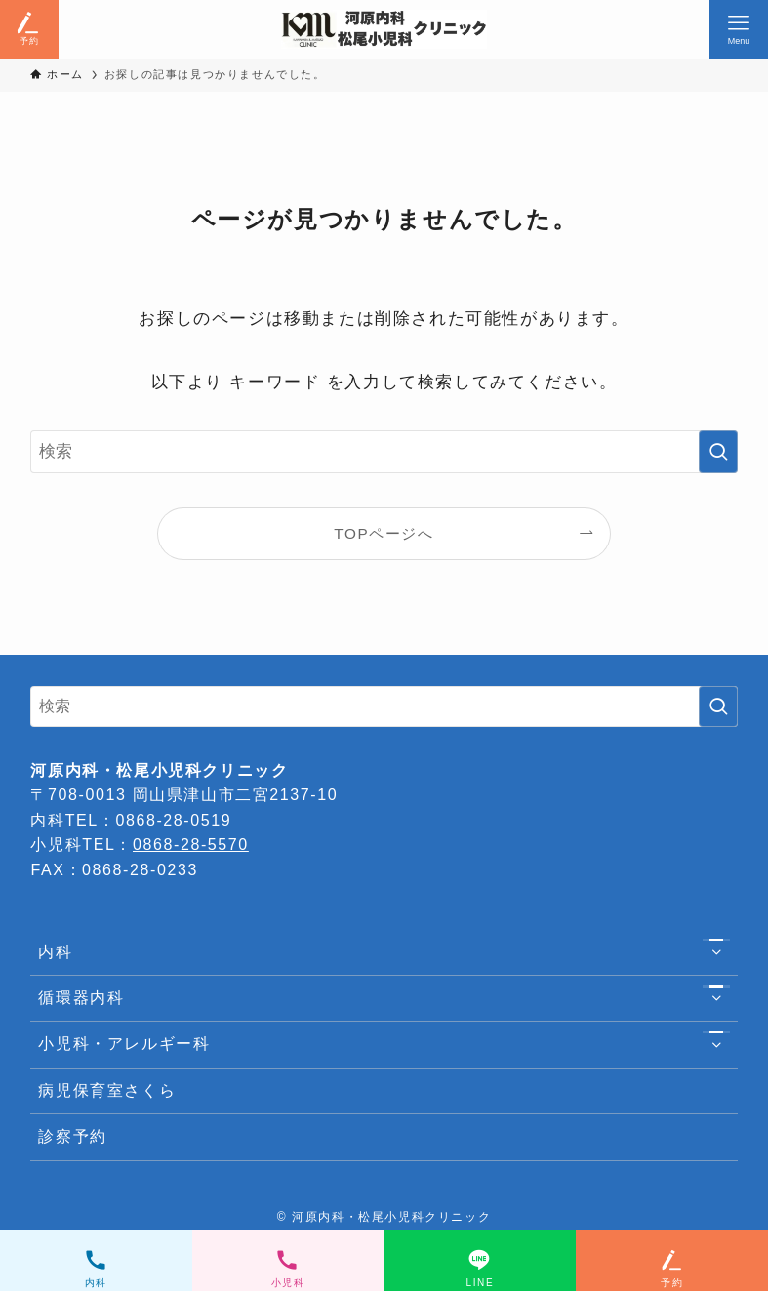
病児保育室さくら (107, 1090)
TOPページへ (383, 533)
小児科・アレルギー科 (383, 1045)
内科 (383, 952)
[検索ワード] (383, 451)
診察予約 (72, 1136)
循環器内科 (383, 998)
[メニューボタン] (738, 29)
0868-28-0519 (173, 820)
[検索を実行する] (718, 451)
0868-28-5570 (191, 844)
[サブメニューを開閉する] (716, 952)
